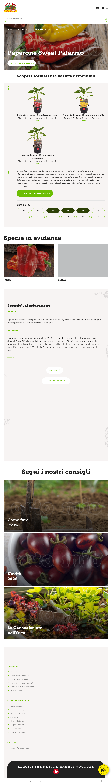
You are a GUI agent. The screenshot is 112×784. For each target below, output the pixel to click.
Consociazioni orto (17, 717)
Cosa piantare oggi (17, 710)
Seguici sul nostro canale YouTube (56, 769)
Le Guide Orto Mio (17, 714)
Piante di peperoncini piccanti (21, 683)
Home (9, 29)
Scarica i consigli (56, 381)
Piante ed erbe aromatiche (20, 679)
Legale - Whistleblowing (19, 748)
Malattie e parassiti (17, 732)
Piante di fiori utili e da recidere (22, 687)
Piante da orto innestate (19, 676)
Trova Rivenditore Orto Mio (22, 63)
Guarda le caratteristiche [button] (34, 193)
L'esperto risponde (17, 725)
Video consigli (15, 728)
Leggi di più (55, 370)
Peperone (40, 29)
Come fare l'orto (17, 706)
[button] (107, 8)
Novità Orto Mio (16, 690)
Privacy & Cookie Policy (33, 781)
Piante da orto (24, 29)
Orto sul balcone (17, 721)
